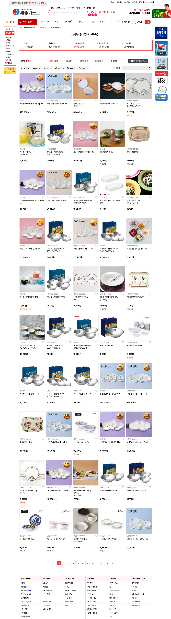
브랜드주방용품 (79, 43)
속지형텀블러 (25, 613)
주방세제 (134, 598)
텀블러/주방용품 (29, 28)
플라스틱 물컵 (47, 602)
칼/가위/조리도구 (54, 47)
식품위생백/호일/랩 (138, 594)
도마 (110, 617)
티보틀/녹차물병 (48, 590)
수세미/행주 (135, 583)
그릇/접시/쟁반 (79, 47)
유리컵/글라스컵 (70, 594)
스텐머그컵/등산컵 (70, 590)
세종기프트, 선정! (72, 7)
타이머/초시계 (113, 598)
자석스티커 (112, 609)
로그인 (113, 2)
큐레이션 (67, 21)
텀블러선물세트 (25, 617)
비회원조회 (127, 2)
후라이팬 (52, 43)
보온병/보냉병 (25, 598)
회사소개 (151, 2)
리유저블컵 (68, 598)
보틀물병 (45, 583)
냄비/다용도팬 (103, 43)
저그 (44, 598)
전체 (25, 43)
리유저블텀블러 (25, 605)
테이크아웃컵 (47, 605)
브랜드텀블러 (26, 590)
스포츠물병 (46, 594)
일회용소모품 (136, 605)
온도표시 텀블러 (26, 594)
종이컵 (67, 605)
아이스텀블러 (25, 609)
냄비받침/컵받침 (114, 590)
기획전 (55, 21)
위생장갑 (134, 590)
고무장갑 (134, 587)
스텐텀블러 (24, 587)
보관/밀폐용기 (128, 43)
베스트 (45, 21)
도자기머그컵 (69, 583)
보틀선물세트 (47, 609)
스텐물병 (45, 587)
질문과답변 (143, 2)
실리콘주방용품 (128, 47)
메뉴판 (111, 594)
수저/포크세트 (29, 47)
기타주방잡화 (113, 613)
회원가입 (119, 2)
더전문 (92, 21)
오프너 (111, 605)
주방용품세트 (136, 602)
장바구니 (134, 2)
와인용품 (112, 602)
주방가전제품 (113, 583)
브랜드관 (80, 21)
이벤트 (102, 21)
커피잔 (67, 587)
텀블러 (23, 583)
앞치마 (111, 587)
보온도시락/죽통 (104, 47)
